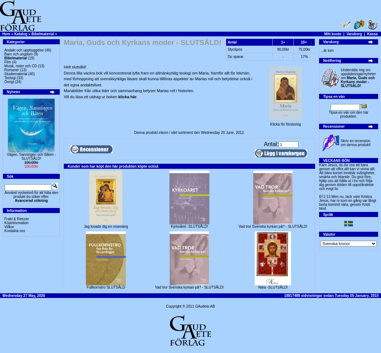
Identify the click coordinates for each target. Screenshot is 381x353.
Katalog (20, 34)
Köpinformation (16, 223)
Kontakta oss (14, 231)
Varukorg (354, 34)
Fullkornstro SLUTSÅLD (106, 287)
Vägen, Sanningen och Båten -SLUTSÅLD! (31, 156)
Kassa (372, 34)
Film (7, 62)
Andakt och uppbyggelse (24, 50)
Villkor (9, 227)
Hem (6, 34)
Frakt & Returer (16, 219)
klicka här (127, 97)
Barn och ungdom (18, 54)
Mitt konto (332, 34)
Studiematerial (15, 74)
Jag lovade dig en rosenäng (106, 226)
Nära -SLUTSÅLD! (273, 287)
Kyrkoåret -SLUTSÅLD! (189, 226)
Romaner (11, 70)
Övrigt (9, 82)
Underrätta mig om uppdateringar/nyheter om (358, 78)
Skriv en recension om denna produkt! (356, 143)
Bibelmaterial (42, 34)
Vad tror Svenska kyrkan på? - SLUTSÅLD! (273, 226)
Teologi (10, 78)
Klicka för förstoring (286, 122)
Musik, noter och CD (20, 66)
